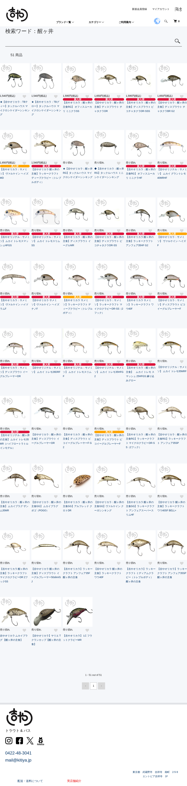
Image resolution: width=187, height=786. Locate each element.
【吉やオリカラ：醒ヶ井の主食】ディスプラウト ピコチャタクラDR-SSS (141, 105)
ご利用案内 (125, 22)
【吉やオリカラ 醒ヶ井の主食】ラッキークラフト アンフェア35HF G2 (141, 240)
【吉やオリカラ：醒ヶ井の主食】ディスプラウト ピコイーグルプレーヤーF (109, 438)
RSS (114, 757)
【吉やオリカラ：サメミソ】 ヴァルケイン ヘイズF (172, 240)
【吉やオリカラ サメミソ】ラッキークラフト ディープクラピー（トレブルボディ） (78, 305)
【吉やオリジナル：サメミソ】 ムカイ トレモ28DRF (46, 368)
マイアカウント (161, 9)
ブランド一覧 (63, 22)
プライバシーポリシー (125, 744)
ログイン (159, 744)
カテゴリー (95, 22)
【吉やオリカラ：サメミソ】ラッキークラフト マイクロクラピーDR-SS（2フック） (109, 305)
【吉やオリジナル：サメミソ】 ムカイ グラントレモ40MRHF (172, 172)
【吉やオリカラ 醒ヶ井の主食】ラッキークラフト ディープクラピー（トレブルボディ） (46, 174)
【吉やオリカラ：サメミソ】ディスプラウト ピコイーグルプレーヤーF (172, 303)
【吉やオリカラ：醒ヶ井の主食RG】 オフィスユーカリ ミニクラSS (78, 105)
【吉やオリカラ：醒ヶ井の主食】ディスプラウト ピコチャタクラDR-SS (109, 240)
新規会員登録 (139, 9)
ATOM (123, 757)
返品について (119, 724)
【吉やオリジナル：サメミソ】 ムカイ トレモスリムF (78, 370)
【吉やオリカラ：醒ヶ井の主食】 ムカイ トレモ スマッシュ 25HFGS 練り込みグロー (141, 372)
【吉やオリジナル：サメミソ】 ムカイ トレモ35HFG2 (109, 370)
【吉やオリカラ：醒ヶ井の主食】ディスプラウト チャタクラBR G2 (172, 105)
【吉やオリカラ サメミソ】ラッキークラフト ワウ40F (141, 303)
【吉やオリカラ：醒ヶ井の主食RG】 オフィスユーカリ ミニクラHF (141, 172)
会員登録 (159, 737)
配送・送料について (123, 717)
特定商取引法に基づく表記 (128, 737)
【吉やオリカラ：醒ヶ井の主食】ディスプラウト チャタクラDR (109, 105)
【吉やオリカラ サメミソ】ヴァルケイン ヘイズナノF (46, 303)
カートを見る (162, 750)
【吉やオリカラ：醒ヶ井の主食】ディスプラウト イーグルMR (78, 240)
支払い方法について (123, 731)
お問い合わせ (119, 750)
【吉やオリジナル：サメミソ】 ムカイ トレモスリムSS (46, 240)
